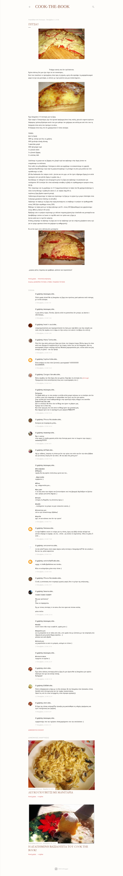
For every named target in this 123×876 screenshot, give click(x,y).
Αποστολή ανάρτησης (44, 279)
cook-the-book (52, 6)
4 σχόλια (40, 854)
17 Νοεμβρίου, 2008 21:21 (43, 725)
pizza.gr (85, 378)
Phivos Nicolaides (50, 419)
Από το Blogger (61, 868)
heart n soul (48, 324)
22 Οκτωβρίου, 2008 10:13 (43, 679)
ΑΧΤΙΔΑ (46, 450)
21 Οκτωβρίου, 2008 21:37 (43, 585)
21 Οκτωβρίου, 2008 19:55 (43, 572)
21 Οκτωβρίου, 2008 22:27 (43, 662)
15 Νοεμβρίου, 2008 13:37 (43, 712)
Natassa (46, 528)
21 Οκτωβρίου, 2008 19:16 (43, 554)
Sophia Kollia (48, 359)
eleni (45, 668)
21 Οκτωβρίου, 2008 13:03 (43, 353)
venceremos (48, 545)
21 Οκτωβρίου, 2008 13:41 (43, 383)
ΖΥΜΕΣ (49, 282)
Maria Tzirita (48, 340)
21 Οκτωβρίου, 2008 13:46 (43, 413)
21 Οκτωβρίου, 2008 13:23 (43, 368)
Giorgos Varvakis (50, 374)
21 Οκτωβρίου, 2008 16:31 (43, 443)
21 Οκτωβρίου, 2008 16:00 (43, 426)
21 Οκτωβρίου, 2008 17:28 (43, 539)
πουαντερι (47, 433)
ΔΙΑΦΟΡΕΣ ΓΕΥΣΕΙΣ (40, 282)
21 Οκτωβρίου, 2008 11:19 (43, 303)
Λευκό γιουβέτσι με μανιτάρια (50, 792)
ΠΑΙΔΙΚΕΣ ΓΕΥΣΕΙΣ (59, 282)
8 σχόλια (40, 796)
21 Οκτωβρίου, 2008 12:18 (43, 333)
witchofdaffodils (49, 561)
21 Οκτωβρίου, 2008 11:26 (43, 318)
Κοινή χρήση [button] (32, 279)
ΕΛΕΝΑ (46, 686)
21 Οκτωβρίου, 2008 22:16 (43, 646)
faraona (46, 591)
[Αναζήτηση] (93, 6)
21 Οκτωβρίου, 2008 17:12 (43, 522)
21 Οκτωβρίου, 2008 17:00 (43, 459)
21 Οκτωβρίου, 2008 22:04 (43, 614)
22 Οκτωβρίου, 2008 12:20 (43, 696)
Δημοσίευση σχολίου (36, 730)
